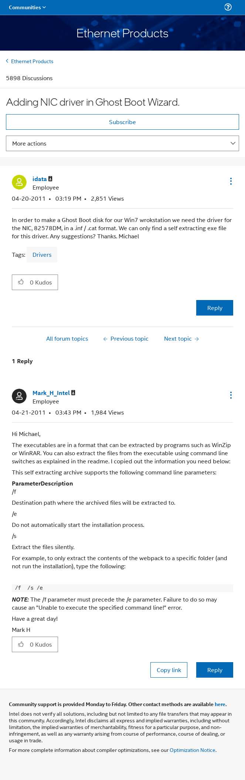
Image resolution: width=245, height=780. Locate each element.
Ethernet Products (32, 61)
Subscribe (122, 121)
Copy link (169, 669)
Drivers (42, 254)
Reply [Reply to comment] (214, 669)
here (220, 704)
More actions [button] (29, 143)
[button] (230, 181)
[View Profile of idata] (42, 179)
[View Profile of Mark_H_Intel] (54, 393)
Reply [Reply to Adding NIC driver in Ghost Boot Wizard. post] (214, 307)
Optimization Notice (192, 749)
